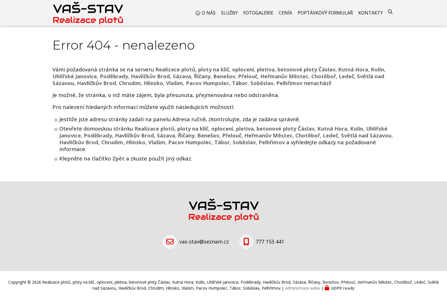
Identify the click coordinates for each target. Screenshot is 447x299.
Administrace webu (302, 288)
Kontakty (370, 13)
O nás (209, 13)
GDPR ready (343, 288)
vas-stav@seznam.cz (204, 241)
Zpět (118, 158)
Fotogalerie (258, 13)
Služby (229, 13)
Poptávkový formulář (325, 13)
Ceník (285, 13)
